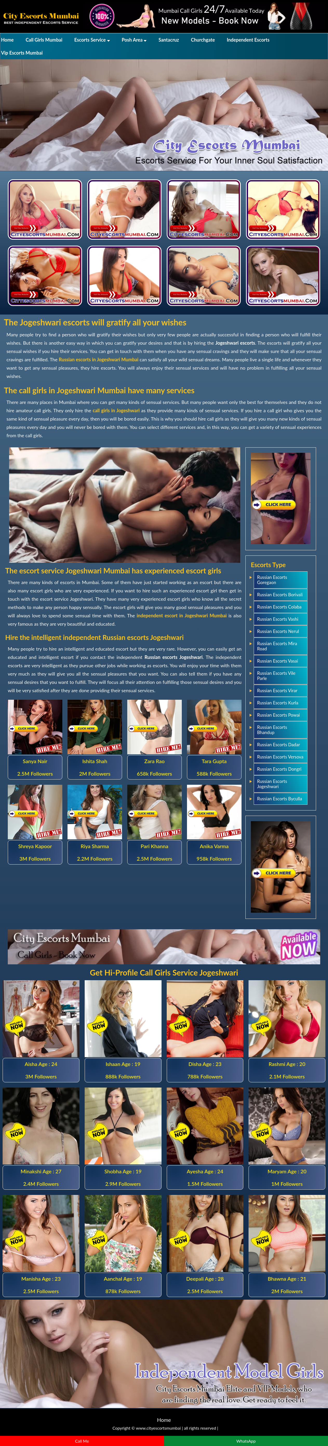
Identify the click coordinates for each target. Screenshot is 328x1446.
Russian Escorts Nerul (278, 631)
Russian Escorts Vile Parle (276, 675)
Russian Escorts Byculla (279, 798)
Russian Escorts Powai (278, 715)
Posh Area (134, 40)
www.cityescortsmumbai (158, 1427)
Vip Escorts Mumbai (22, 53)
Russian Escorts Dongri (279, 769)
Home (7, 40)
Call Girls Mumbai (44, 40)
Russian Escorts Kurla (277, 702)
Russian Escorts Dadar (278, 744)
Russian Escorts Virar (277, 690)
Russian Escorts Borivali (280, 594)
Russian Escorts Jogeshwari (272, 783)
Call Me (82, 1440)
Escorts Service (92, 40)
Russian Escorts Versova (280, 757)
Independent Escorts (248, 40)
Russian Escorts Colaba (279, 607)
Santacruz (168, 40)
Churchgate (203, 40)
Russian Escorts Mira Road (277, 646)
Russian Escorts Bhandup (272, 729)
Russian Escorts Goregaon (272, 579)
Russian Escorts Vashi (277, 619)
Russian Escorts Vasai (277, 661)
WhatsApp (246, 1440)
